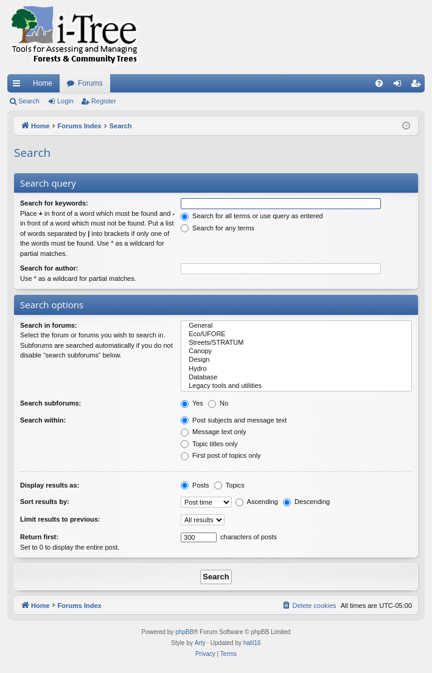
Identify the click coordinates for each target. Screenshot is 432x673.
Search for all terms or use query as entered (252, 215)
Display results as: (49, 485)
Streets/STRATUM (296, 343)
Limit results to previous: (60, 519)
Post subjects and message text (234, 420)
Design (296, 360)
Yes (192, 403)
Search (29, 101)
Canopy (296, 351)
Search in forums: (48, 325)
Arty (200, 643)
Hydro (296, 369)
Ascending (256, 501)
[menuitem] (379, 83)
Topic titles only (209, 443)
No (218, 403)
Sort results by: (44, 501)
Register (103, 101)
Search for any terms (217, 228)
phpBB (184, 632)
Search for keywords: (54, 203)
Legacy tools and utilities (296, 386)
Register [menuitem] (418, 85)
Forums (90, 83)
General (296, 326)
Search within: (43, 420)
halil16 (252, 643)
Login (65, 101)
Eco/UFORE (296, 334)
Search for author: (49, 268)
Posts (195, 485)
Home (42, 83)
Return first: (39, 536)
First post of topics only (221, 455)
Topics (229, 485)
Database (296, 377)
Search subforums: (50, 403)
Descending (306, 501)
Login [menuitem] (400, 85)
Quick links (19, 85)
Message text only (213, 431)
